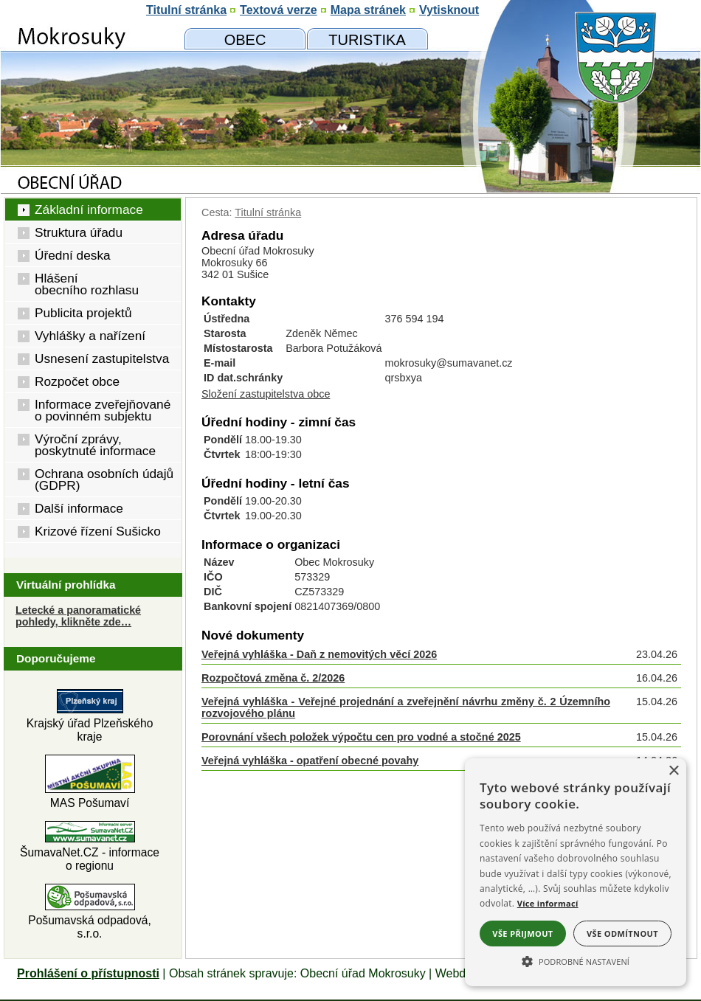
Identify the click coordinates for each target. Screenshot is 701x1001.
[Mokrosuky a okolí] (367, 39)
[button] (575, 960)
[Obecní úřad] (245, 39)
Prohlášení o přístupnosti (88, 973)
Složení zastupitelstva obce (265, 394)
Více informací (548, 903)
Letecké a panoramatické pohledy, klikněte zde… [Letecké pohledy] (78, 616)
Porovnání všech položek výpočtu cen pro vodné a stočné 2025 (361, 737)
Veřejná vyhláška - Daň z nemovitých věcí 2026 (319, 654)
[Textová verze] (278, 10)
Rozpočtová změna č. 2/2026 (273, 678)
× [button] (673, 771)
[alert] (575, 872)
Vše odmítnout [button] (622, 933)
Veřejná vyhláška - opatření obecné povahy (309, 760)
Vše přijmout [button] (522, 933)
